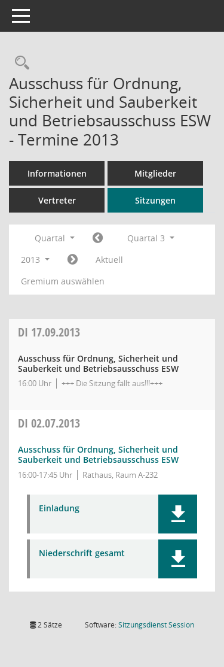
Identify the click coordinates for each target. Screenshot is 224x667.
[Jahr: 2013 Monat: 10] (73, 260)
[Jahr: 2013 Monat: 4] (98, 238)
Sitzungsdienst (156, 625)
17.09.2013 (49, 332)
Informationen (57, 173)
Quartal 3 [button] (150, 238)
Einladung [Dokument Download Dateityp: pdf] (59, 509)
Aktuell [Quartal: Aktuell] (109, 259)
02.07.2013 (49, 423)
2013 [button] (35, 259)
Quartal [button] (55, 238)
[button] (177, 514)
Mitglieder (155, 173)
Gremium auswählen (63, 281)
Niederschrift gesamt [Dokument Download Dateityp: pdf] (82, 553)
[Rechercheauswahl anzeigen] (19, 63)
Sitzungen (155, 200)
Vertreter (57, 200)
